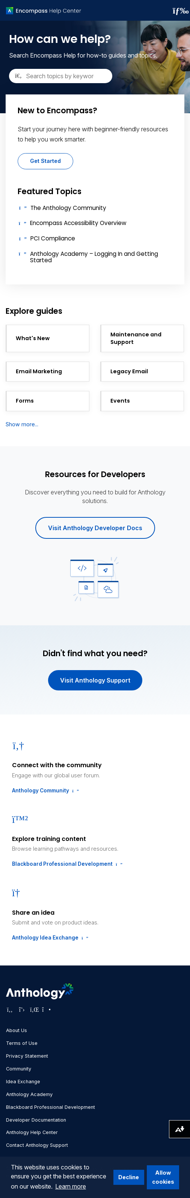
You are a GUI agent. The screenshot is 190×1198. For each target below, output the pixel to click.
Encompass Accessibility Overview (78, 223)
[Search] (60, 76)
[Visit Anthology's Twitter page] (22, 1009)
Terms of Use (22, 1043)
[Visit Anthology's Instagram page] (46, 1009)
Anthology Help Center (32, 1132)
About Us (16, 1030)
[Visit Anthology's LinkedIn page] (34, 1009)
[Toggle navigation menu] (178, 10)
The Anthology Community (68, 208)
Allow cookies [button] (163, 1177)
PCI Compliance (52, 238)
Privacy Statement (27, 1056)
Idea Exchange (23, 1081)
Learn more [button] (70, 1186)
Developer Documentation (36, 1120)
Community (18, 1069)
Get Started (45, 161)
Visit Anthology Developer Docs (95, 528)
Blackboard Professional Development (66, 864)
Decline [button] (128, 1177)
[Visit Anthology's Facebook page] (10, 1009)
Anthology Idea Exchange (49, 938)
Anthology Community (44, 791)
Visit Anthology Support (95, 680)
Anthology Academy (29, 1094)
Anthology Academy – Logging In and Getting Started (94, 257)
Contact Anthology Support (37, 1145)
